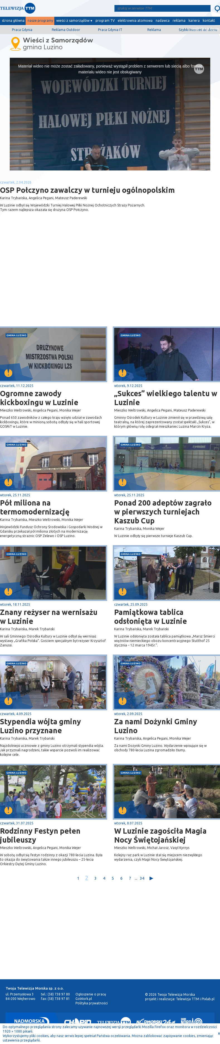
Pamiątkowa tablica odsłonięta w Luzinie (150, 616)
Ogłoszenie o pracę (90, 994)
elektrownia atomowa (135, 20)
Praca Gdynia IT (110, 30)
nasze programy (40, 20)
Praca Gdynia (22, 30)
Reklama (154, 30)
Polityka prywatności (91, 1003)
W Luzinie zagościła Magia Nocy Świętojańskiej (160, 835)
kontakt (209, 20)
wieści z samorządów (72, 20)
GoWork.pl (83, 998)
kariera (194, 20)
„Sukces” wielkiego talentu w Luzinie (165, 397)
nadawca (163, 20)
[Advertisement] (55, 282)
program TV (105, 20)
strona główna (13, 20)
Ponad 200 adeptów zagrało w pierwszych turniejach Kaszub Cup (163, 512)
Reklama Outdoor (66, 30)
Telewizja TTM (187, 999)
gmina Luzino (16, 335)
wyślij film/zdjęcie (205, 29)
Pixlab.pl (208, 999)
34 (142, 878)
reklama (179, 20)
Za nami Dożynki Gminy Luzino (155, 726)
